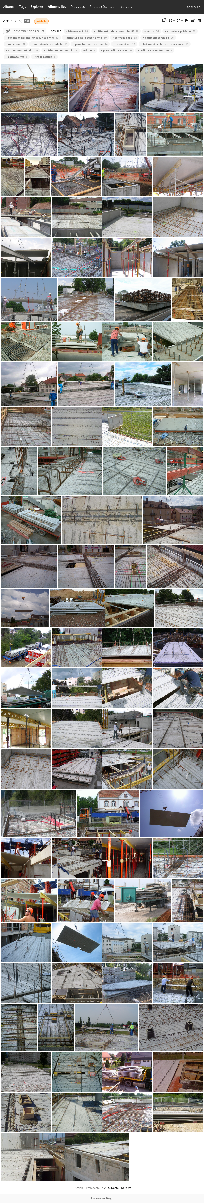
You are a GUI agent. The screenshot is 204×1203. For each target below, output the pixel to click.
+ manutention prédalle (49, 44)
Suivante (113, 1188)
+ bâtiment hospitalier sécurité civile (32, 37)
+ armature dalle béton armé (85, 37)
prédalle (41, 21)
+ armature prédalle (180, 31)
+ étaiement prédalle (22, 50)
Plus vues (78, 6)
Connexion (193, 7)
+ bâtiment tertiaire (158, 37)
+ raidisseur (16, 44)
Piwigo (109, 1198)
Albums (9, 6)
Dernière (126, 1188)
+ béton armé (77, 31)
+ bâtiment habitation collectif (116, 31)
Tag (19, 20)
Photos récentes (101, 6)
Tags (22, 6)
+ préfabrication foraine (155, 50)
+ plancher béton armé (90, 44)
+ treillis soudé (44, 57)
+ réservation (124, 44)
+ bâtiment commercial (60, 50)
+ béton (151, 31)
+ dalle (89, 50)
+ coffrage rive (16, 57)
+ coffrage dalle (125, 37)
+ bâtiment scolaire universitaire (164, 44)
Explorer (37, 6)
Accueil (8, 20)
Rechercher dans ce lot (28, 31)
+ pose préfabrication (116, 50)
